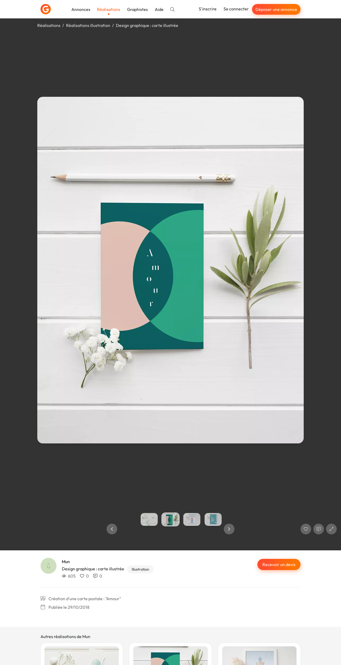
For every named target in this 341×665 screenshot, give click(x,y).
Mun (66, 561)
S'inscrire (208, 8)
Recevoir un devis (278, 564)
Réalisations (108, 9)
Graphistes (137, 9)
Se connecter (236, 8)
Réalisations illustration (88, 25)
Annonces (80, 9)
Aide (159, 9)
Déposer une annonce (276, 9)
